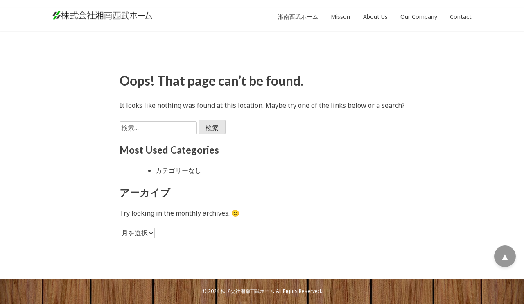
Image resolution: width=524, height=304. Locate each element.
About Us (375, 16)
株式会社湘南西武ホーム (248, 291)
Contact (461, 16)
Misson (340, 16)
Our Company (418, 16)
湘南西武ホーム (298, 16)
